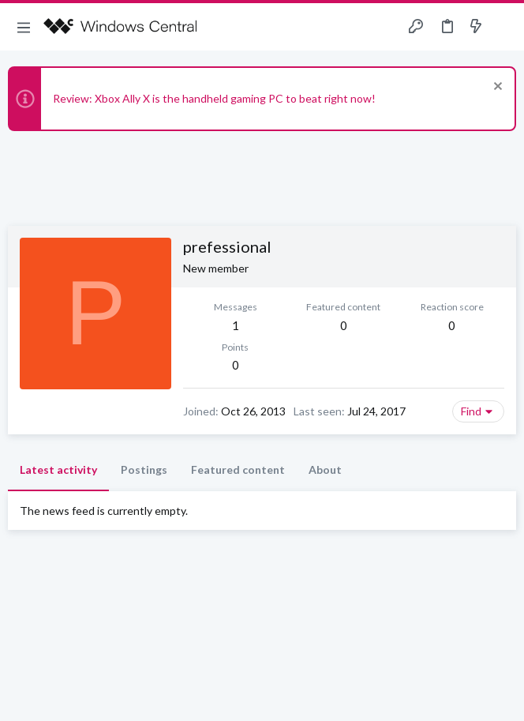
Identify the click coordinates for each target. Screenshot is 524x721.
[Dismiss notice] (496, 88)
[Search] (502, 27)
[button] (23, 26)
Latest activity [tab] (58, 469)
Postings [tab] (144, 469)
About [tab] (325, 469)
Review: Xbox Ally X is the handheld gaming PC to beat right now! (214, 98)
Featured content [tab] (238, 469)
